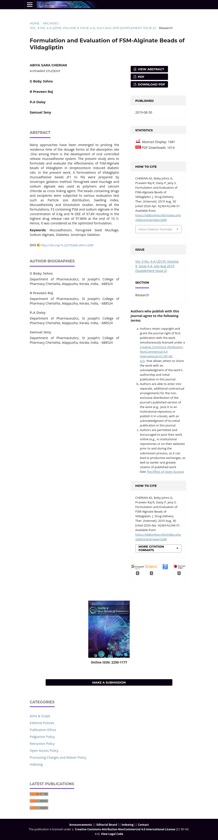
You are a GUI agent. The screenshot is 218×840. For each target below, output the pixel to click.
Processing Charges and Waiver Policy (58, 757)
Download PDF (151, 84)
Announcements (80, 825)
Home (35, 23)
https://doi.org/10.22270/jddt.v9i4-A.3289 (67, 245)
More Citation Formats (155, 229)
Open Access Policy (44, 750)
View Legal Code (112, 834)
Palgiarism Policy (42, 736)
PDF (140, 77)
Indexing (36, 764)
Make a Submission (109, 682)
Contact (143, 825)
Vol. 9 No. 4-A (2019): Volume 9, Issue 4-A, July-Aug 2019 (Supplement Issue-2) (93, 28)
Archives (50, 23)
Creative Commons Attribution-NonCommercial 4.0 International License (125, 829)
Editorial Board (106, 825)
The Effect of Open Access (165, 472)
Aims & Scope (40, 716)
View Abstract (150, 69)
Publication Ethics (43, 730)
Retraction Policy (42, 743)
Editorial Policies (42, 723)
